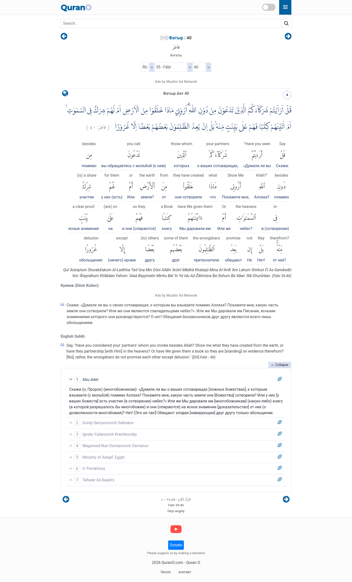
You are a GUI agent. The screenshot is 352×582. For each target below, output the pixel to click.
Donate (176, 545)
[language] (65, 94)
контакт (184, 572)
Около (166, 572)
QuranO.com (172, 562)
